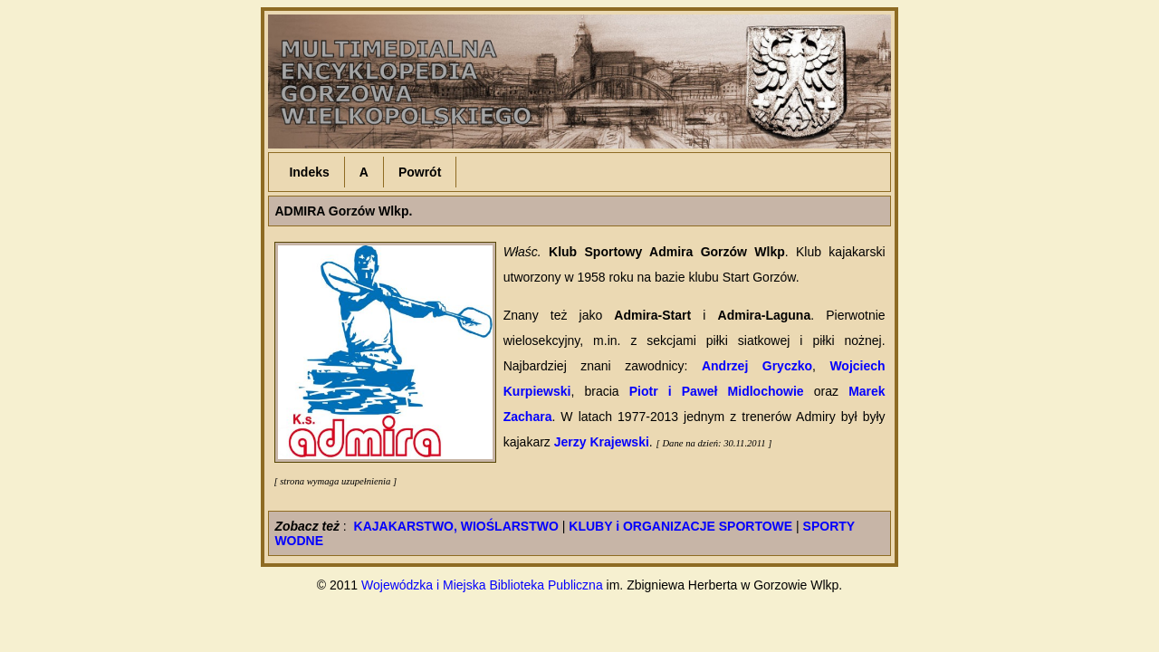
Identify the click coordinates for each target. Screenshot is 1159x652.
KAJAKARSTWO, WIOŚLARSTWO (456, 526)
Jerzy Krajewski (601, 442)
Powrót (419, 172)
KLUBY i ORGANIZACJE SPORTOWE (680, 526)
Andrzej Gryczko (757, 366)
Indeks (309, 172)
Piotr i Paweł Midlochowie (716, 391)
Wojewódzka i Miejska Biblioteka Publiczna (482, 585)
